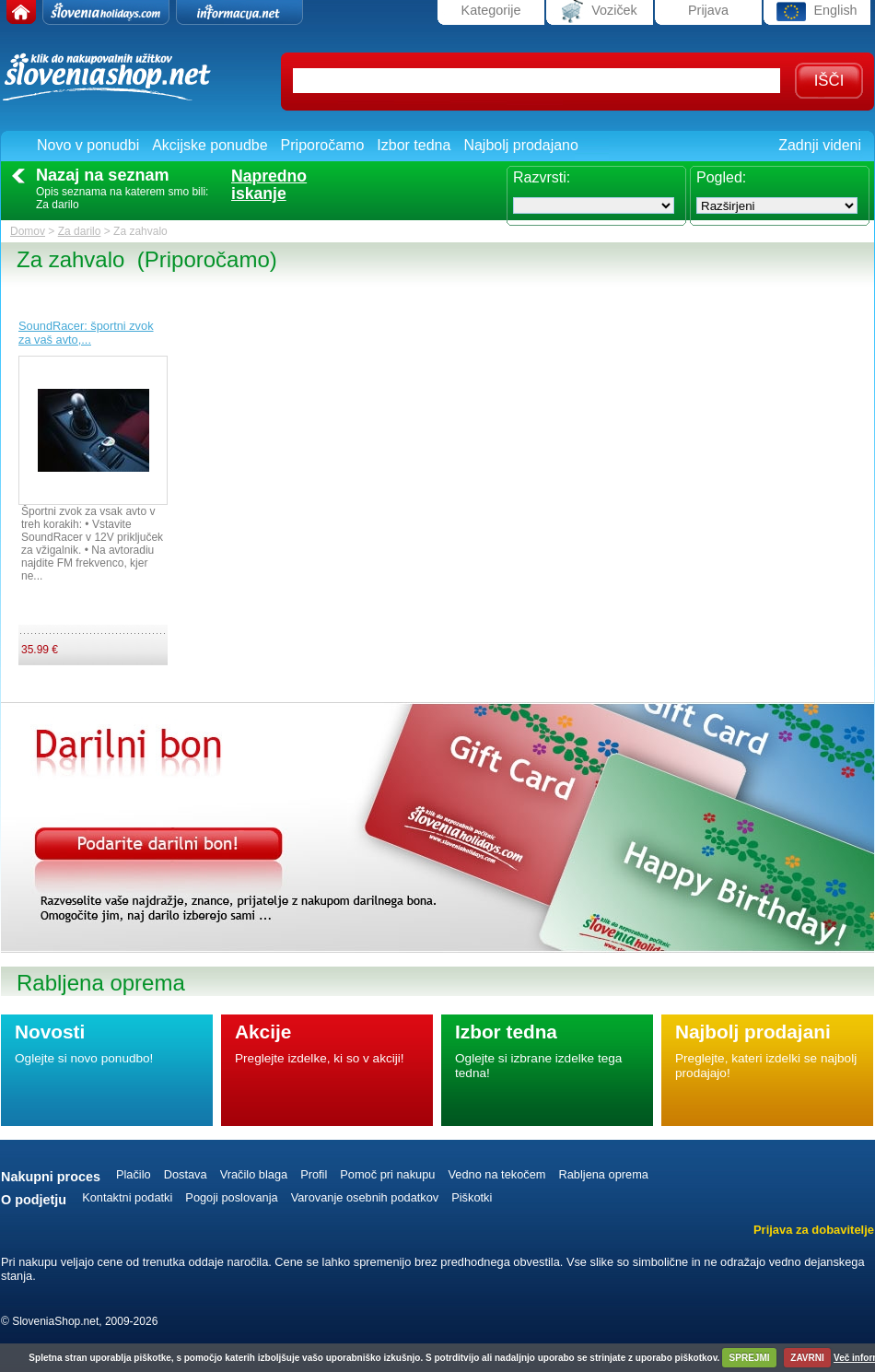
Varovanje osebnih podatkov (365, 1197)
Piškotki (471, 1197)
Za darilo (79, 231)
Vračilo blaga (254, 1174)
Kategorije (491, 10)
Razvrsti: (541, 177)
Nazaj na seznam (102, 175)
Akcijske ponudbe (209, 145)
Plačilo (133, 1174)
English (816, 11)
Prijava (708, 10)
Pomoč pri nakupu (387, 1174)
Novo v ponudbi (88, 145)
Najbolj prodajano (520, 145)
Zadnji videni (819, 145)
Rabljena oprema (603, 1174)
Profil (313, 1174)
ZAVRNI (806, 1358)
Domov (27, 231)
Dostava (185, 1174)
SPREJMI (749, 1358)
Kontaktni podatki (127, 1197)
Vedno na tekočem (496, 1174)
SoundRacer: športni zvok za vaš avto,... (86, 332)
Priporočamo (323, 145)
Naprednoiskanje (269, 185)
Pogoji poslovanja (231, 1197)
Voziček (599, 11)
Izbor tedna (413, 145)
